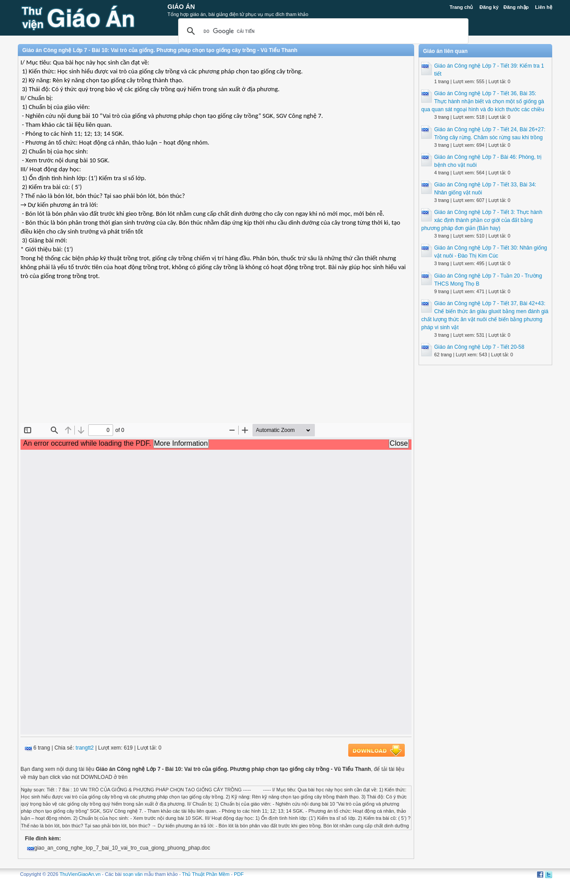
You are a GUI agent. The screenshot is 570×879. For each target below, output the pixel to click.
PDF (239, 874)
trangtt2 (85, 748)
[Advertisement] (215, 358)
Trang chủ (461, 7)
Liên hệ (543, 7)
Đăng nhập (516, 7)
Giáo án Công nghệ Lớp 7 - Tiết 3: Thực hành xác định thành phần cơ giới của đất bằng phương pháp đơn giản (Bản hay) (481, 220)
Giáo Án (181, 6)
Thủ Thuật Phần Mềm (206, 874)
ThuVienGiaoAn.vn (80, 874)
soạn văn (133, 874)
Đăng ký (489, 7)
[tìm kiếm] (322, 31)
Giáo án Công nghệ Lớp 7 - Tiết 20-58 (479, 347)
